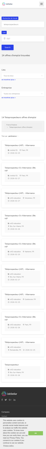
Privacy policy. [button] (8, 446)
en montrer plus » (9, 80)
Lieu (4, 32)
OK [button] (36, 433)
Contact (4, 416)
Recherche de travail (10, 18)
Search (7, 47)
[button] (23, 75)
